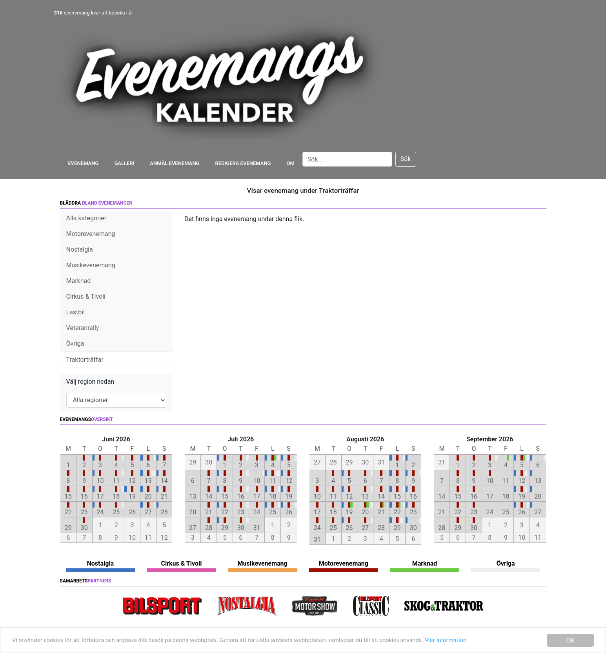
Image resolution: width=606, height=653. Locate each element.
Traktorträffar (85, 359)
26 (132, 512)
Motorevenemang (90, 234)
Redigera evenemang (243, 163)
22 (68, 512)
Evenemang (83, 163)
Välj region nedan (90, 381)
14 (164, 480)
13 (148, 480)
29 (68, 527)
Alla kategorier (86, 218)
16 (84, 496)
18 (116, 496)
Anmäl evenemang (174, 163)
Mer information (471, 641)
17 (100, 496)
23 (84, 512)
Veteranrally (82, 328)
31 (256, 527)
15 (68, 496)
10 (100, 480)
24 (100, 512)
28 (164, 512)
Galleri (124, 163)
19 (132, 496)
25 (116, 512)
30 (84, 527)
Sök (405, 159)
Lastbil (75, 312)
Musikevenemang (90, 265)
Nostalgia (79, 249)
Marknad (78, 281)
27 (148, 512)
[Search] (347, 159)
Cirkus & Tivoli (86, 296)
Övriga (75, 343)
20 (148, 496)
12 (132, 480)
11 (116, 480)
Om (291, 163)
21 (164, 496)
